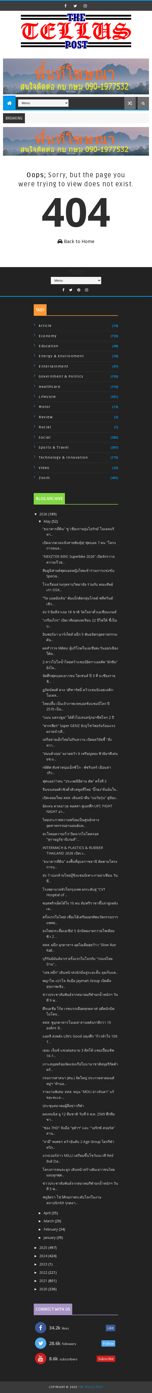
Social (45, 437)
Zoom (44, 478)
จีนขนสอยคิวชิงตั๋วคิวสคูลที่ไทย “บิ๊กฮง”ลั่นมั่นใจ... (80, 789)
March (49, 1221)
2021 (43, 1280)
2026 (43, 514)
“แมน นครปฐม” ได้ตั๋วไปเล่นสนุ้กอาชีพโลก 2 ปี (78, 717)
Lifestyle (47, 397)
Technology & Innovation (63, 457)
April (48, 1212)
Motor (45, 407)
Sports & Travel (54, 447)
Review (46, 417)
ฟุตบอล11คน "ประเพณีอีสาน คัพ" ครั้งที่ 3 (74, 781)
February (51, 1229)
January (50, 1237)
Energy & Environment (61, 356)
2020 (43, 1289)
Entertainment (53, 366)
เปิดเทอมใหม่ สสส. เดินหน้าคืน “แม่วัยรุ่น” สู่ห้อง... (80, 797)
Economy (48, 336)
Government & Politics (61, 376)
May (48, 521)
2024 (43, 1255)
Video (44, 468)
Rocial (45, 427)
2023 (43, 1264)
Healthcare (49, 387)
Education (49, 346)
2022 (43, 1272)
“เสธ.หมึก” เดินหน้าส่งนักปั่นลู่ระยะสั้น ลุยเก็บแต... (80, 972)
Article (45, 326)
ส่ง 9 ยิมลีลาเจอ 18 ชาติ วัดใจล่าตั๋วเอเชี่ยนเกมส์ (80, 612)
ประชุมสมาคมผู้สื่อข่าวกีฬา (63, 1105)
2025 (43, 1247)
